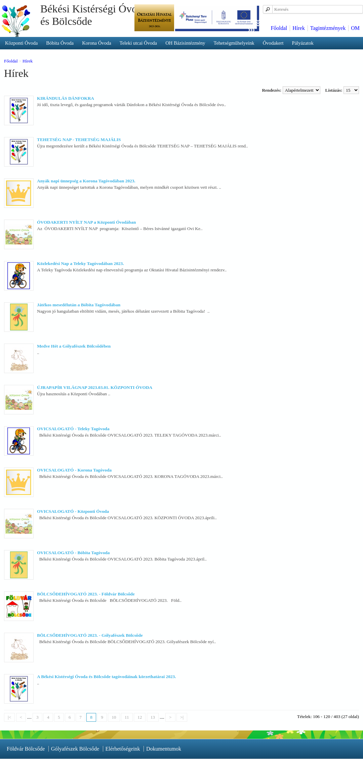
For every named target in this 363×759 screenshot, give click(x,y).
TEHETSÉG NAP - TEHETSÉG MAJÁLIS (79, 139)
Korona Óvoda (96, 43)
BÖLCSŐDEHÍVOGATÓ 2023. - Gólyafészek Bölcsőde (90, 635)
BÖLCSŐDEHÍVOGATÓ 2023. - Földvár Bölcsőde (86, 593)
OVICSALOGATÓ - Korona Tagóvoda (74, 470)
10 (114, 717)
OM (355, 28)
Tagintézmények (328, 28)
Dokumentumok (163, 749)
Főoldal (279, 28)
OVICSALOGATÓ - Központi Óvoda (73, 511)
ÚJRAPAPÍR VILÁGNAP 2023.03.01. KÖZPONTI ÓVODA (94, 387)
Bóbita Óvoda (60, 43)
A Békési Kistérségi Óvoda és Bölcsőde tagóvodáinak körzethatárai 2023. (106, 676)
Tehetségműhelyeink (234, 43)
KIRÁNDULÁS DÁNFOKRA (65, 98)
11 (127, 717)
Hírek (298, 28)
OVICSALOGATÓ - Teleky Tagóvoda (73, 428)
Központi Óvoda (21, 43)
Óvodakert (273, 43)
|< (9, 717)
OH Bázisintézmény (185, 43)
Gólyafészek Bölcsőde (75, 749)
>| (182, 717)
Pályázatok (303, 43)
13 (153, 717)
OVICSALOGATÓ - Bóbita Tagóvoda (73, 552)
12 (139, 717)
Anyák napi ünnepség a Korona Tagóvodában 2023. (86, 180)
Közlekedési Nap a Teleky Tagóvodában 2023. (80, 263)
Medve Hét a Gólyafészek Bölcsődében (74, 346)
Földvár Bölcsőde (26, 749)
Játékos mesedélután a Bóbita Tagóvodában (78, 304)
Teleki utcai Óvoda (138, 43)
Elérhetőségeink (123, 749)
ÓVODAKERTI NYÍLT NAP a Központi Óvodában (86, 222)
